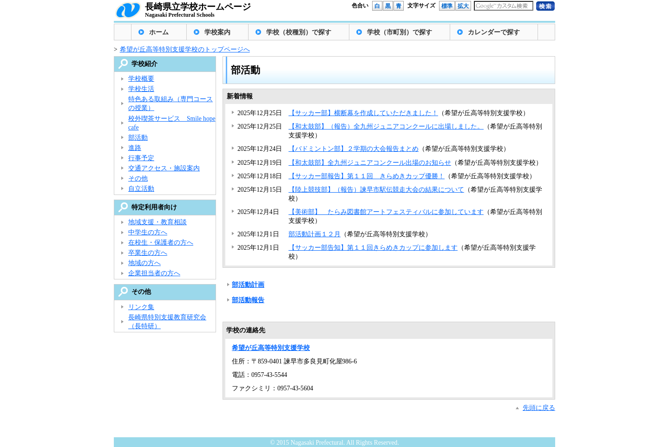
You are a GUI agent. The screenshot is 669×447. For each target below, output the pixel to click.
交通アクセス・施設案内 (164, 168)
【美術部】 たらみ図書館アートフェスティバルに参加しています (386, 211)
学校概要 (141, 78)
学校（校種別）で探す (298, 32)
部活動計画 (248, 284)
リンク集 (141, 307)
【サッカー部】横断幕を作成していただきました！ (363, 113)
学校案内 (217, 32)
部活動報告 (248, 300)
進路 (134, 147)
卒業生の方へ (147, 252)
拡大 (463, 6)
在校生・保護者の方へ (160, 242)
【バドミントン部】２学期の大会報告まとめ (354, 148)
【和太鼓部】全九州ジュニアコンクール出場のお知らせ (370, 162)
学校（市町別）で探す (399, 32)
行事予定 (141, 158)
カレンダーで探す (494, 32)
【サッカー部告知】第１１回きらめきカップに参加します (373, 247)
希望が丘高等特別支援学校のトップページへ (185, 49)
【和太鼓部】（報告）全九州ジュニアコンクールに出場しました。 (386, 126)
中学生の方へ (147, 232)
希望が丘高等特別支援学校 (271, 347)
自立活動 (141, 188)
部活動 (138, 137)
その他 (138, 178)
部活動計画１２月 (315, 234)
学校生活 (141, 88)
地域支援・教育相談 (157, 222)
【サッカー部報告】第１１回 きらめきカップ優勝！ (367, 176)
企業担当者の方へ (154, 273)
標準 (447, 6)
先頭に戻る (539, 407)
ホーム (159, 32)
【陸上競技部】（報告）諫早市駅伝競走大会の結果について (376, 189)
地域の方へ (144, 262)
